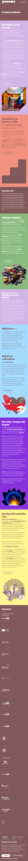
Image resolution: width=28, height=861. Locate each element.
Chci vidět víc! (8, 84)
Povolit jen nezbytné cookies (9, 858)
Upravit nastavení (18, 855)
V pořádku (6, 855)
